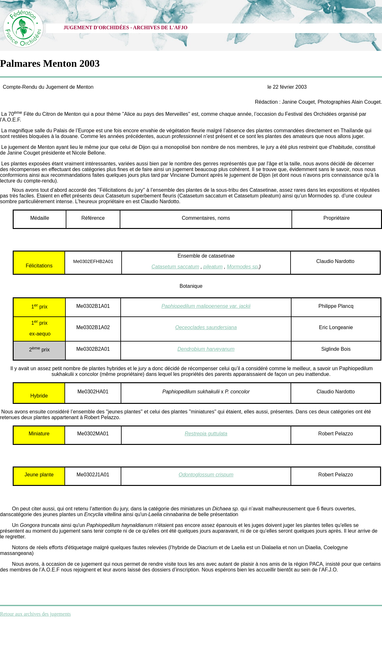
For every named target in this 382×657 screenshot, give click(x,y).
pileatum (213, 266)
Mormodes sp (242, 266)
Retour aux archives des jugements (35, 614)
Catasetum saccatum (175, 266)
